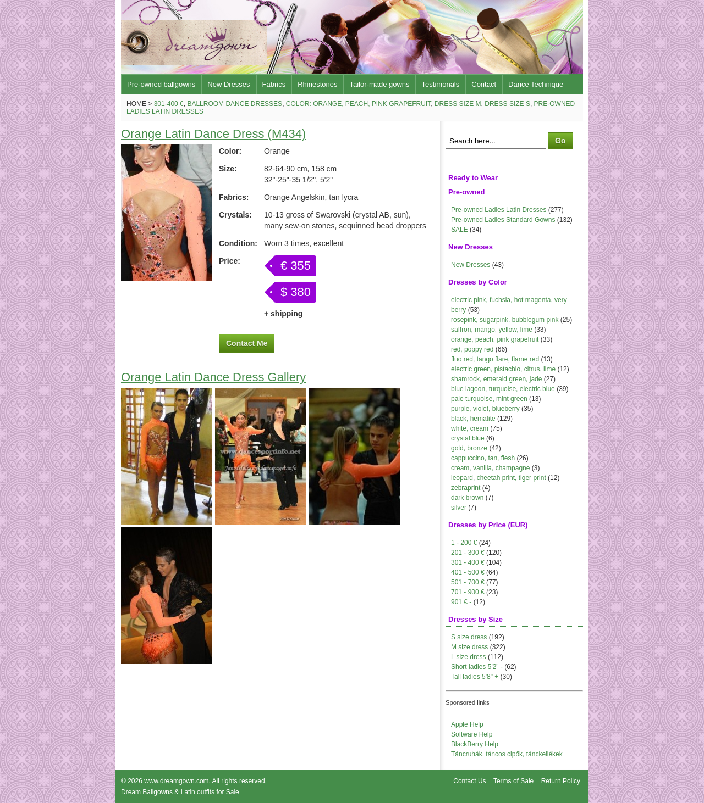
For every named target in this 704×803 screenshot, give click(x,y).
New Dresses (228, 84)
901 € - (461, 602)
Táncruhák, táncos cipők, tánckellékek (507, 754)
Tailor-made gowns (380, 84)
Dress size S (507, 104)
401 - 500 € (468, 572)
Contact (483, 84)
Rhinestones (317, 84)
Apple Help (467, 724)
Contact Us (469, 781)
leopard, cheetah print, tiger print (498, 478)
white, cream (469, 428)
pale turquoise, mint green (489, 399)
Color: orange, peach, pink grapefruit (358, 104)
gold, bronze (469, 448)
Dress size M (458, 104)
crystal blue (468, 438)
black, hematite (473, 418)
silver (458, 507)
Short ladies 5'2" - (477, 667)
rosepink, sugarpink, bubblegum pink (504, 320)
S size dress (469, 637)
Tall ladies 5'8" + (474, 677)
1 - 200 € (464, 543)
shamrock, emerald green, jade (496, 379)
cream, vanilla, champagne (490, 468)
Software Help (471, 734)
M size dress (469, 647)
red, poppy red (472, 349)
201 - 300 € (468, 552)
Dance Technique (535, 84)
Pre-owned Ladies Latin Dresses (498, 210)
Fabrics (274, 84)
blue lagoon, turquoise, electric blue (503, 389)
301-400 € (169, 104)
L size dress (468, 657)
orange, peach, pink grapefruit (494, 339)
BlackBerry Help (474, 744)
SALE (459, 229)
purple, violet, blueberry (485, 408)
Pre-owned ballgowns (161, 84)
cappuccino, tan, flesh (483, 458)
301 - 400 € (468, 562)
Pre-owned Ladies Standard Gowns (503, 220)
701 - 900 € (468, 592)
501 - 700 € (468, 582)
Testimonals (441, 84)
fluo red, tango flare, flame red (495, 359)
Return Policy (560, 781)
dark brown (467, 497)
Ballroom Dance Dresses (234, 104)
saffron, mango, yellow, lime (491, 329)
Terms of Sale (513, 781)
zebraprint (465, 488)
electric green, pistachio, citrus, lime (503, 369)
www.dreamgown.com (176, 781)
